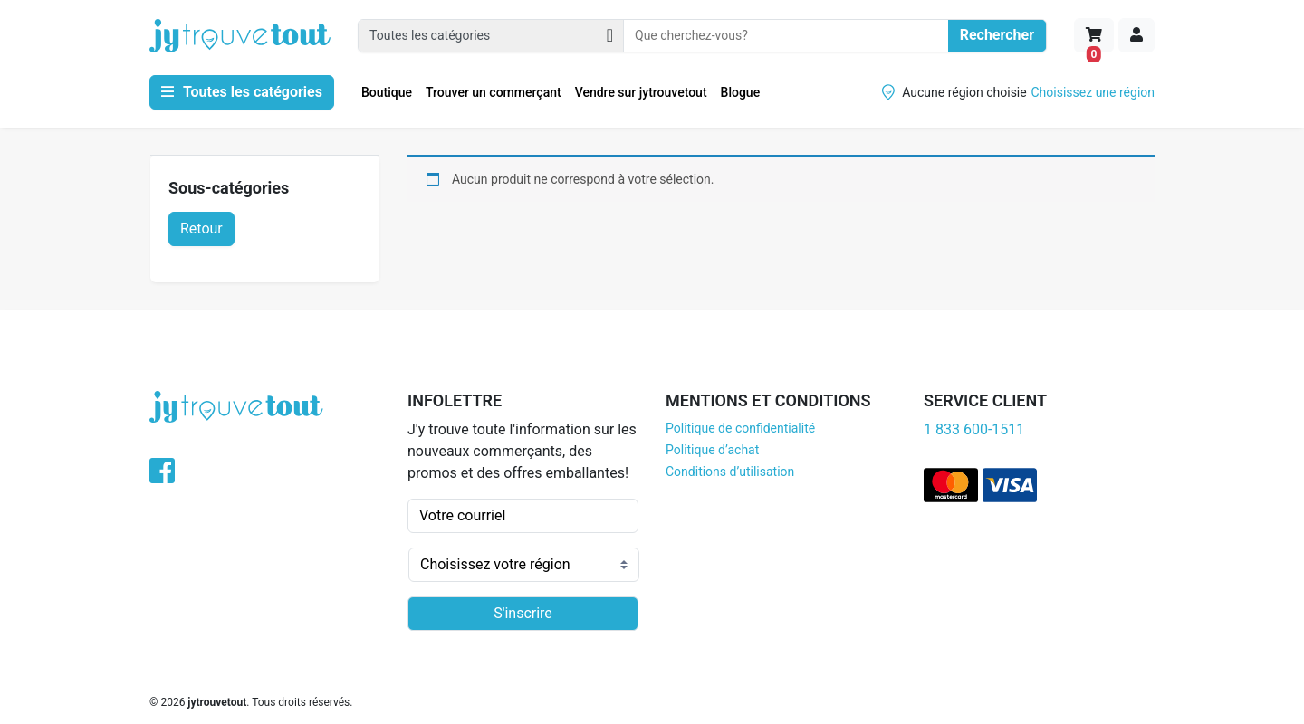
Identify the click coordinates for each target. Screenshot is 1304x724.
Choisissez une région (1093, 92)
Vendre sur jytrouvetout (641, 92)
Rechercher (997, 34)
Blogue (741, 92)
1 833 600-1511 (974, 429)
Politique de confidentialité (740, 428)
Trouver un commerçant (493, 92)
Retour (201, 228)
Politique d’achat (712, 450)
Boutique (386, 92)
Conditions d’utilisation (730, 471)
